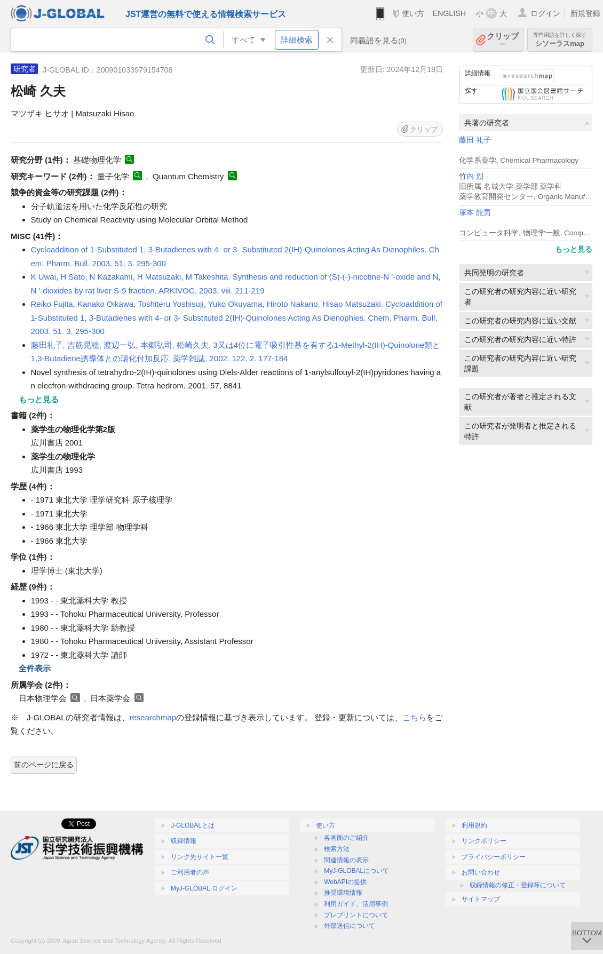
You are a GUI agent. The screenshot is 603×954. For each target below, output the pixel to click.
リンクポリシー (484, 841)
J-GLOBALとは (193, 825)
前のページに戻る (44, 764)
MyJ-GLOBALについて (356, 870)
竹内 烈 (471, 176)
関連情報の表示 (346, 860)
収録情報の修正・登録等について (518, 885)
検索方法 (337, 849)
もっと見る (573, 249)
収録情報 (183, 841)
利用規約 (474, 825)
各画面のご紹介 (346, 837)
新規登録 (585, 13)
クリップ (503, 39)
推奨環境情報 (343, 892)
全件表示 (35, 668)
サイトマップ (481, 899)
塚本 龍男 (475, 213)
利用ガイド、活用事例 (356, 904)
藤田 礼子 (475, 140)
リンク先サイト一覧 (199, 857)
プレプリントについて (356, 915)
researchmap (153, 717)
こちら (414, 717)
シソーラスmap (559, 39)
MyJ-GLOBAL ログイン (204, 888)
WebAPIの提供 (345, 882)
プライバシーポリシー (494, 857)
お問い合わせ (481, 872)
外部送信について (349, 925)
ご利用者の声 (190, 872)
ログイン (545, 13)
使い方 (413, 13)
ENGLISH (449, 13)
